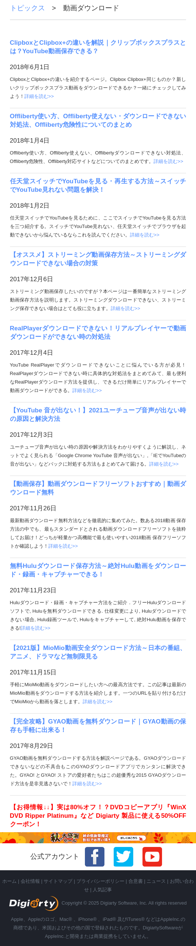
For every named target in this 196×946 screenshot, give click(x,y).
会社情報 (30, 881)
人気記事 (102, 889)
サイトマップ (58, 881)
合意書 (135, 881)
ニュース (156, 881)
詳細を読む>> (39, 96)
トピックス (31, 8)
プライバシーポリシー (100, 881)
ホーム (9, 881)
